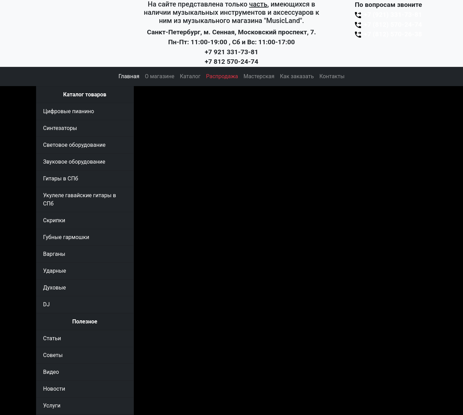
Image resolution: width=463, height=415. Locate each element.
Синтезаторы (60, 128)
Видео (51, 372)
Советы (53, 355)
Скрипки (54, 220)
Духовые (54, 287)
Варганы (54, 254)
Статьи (52, 338)
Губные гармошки (66, 237)
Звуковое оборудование (74, 161)
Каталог (190, 76)
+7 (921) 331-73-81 (388, 15)
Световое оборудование (74, 145)
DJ (46, 304)
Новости (54, 389)
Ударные (54, 271)
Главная (128, 76)
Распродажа (222, 76)
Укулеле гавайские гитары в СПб (79, 199)
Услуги (52, 405)
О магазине (159, 76)
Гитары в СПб (60, 178)
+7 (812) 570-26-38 (388, 34)
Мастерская (258, 76)
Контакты (331, 76)
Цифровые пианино (68, 111)
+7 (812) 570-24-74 (388, 24)
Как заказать (297, 76)
